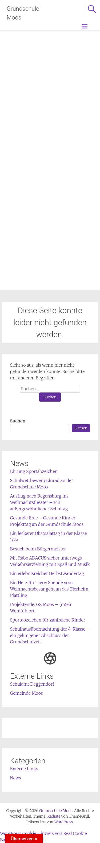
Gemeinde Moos (26, 693)
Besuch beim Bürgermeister (38, 548)
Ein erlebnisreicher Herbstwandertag (47, 573)
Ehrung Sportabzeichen (34, 471)
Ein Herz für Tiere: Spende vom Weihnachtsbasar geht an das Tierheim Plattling (49, 589)
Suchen (18, 421)
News (15, 777)
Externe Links (24, 768)
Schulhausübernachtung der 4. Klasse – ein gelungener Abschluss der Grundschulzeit (50, 635)
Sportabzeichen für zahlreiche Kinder (47, 620)
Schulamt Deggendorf (32, 684)
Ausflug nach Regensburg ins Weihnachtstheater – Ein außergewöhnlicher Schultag (39, 502)
